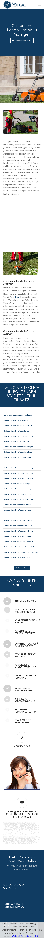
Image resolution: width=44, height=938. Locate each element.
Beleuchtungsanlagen (7, 831)
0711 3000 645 (22, 746)
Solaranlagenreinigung (16, 832)
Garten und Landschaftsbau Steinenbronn (19, 536)
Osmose (13, 833)
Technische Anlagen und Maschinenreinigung (24, 833)
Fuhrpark (33, 838)
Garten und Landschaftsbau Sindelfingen (18, 531)
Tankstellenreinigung (7, 826)
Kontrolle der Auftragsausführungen (16, 842)
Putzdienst (20, 831)
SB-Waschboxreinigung (29, 826)
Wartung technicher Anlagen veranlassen (11, 835)
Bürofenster (14, 831)
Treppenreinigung (6, 830)
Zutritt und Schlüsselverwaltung (26, 834)
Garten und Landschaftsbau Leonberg (17, 489)
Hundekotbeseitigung (23, 824)
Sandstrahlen (36, 828)
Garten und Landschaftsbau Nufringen (17, 505)
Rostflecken (36, 829)
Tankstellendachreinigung (8, 827)
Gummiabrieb (30, 828)
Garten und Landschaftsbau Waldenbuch (18, 542)
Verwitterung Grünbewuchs (27, 829)
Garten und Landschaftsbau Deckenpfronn (19, 436)
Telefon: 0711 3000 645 (13, 904)
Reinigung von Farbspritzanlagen (32, 825)
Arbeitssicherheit (23, 840)
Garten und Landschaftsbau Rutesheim (18, 520)
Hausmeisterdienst (26, 833)
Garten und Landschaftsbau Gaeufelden (18, 452)
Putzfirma (25, 831)
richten (16, 297)
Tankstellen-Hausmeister (26, 832)
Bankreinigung (18, 822)
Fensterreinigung (6, 834)
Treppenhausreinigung (15, 830)
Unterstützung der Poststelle (34, 837)
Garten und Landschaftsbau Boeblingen (18, 426)
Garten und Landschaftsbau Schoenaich (18, 526)
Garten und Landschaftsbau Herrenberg (18, 468)
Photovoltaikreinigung (7, 832)
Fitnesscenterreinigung (14, 834)
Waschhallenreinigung (18, 827)
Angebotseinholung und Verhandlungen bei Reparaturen (22, 839)
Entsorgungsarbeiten (7, 836)
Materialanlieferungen (24, 835)
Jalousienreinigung (34, 833)
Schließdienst (5, 842)
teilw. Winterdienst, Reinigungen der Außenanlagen (22, 843)
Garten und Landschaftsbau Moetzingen (18, 499)
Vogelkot (20, 829)
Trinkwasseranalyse (7, 825)
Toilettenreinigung (21, 823)
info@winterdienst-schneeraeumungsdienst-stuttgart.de (22, 814)
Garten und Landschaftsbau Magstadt (17, 494)
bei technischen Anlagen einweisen (31, 842)
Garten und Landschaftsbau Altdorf (16, 420)
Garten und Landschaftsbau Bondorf (17, 431)
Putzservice (5, 824)
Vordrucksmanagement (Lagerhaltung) (23, 838)
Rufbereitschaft (13, 841)
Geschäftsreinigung (26, 822)
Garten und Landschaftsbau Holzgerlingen (19, 478)
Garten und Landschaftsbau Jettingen (17, 484)
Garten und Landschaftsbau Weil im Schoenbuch (21, 552)
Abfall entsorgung (15, 825)
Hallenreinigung (22, 825)
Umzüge (14, 836)
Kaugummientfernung (14, 828)
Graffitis (15, 829)
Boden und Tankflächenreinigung (18, 826)
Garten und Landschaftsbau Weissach (17, 557)
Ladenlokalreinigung (13, 823)
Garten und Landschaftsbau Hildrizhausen (19, 473)
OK (36, 936)
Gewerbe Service (28, 823)
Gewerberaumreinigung (17, 833)
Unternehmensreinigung (13, 824)
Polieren (11, 829)
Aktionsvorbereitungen (33, 841)
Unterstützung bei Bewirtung (22, 841)
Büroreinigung (6, 822)
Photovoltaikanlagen (36, 831)
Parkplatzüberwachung (7, 843)
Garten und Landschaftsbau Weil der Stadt (19, 547)
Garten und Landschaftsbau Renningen (18, 510)
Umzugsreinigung (35, 832)
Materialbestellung (6, 839)
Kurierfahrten (35, 834)
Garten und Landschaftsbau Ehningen (17, 441)
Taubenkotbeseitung (32, 824)
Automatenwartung (24, 837)
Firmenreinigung (12, 822)
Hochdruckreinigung (23, 828)
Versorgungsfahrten (33, 835)
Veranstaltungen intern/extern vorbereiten (24, 836)
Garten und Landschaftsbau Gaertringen (18, 447)
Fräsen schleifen (6, 829)
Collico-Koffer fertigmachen (8, 838)
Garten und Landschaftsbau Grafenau (17, 457)
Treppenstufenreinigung (24, 830)
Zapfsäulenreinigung (27, 827)
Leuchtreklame (33, 830)
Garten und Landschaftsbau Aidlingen (18, 415)
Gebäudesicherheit (15, 840)
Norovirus (29, 831)
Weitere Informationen (22, 936)
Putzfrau (34, 823)
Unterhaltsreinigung (7, 833)
